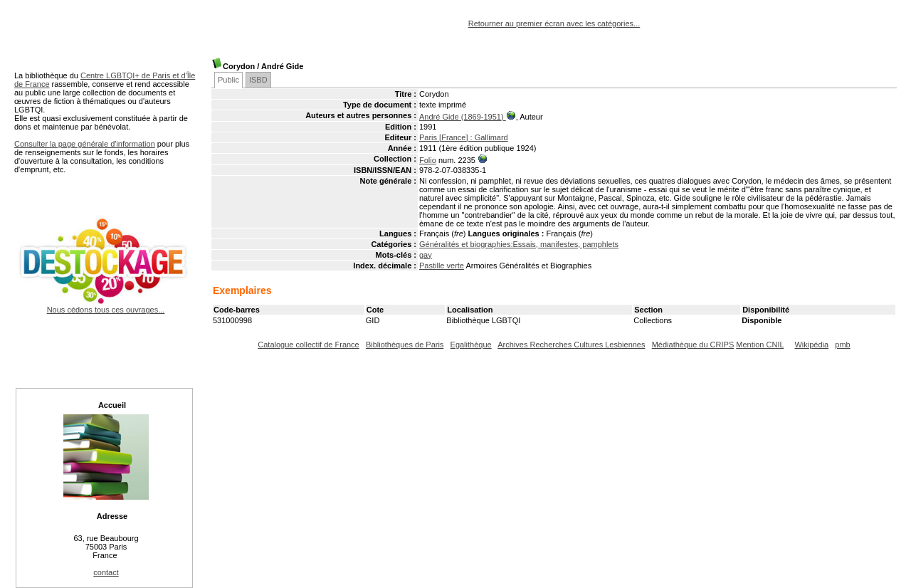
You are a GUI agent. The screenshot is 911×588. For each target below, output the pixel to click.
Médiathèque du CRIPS (693, 344)
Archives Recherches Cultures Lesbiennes (571, 344)
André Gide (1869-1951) (462, 116)
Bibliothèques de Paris (404, 344)
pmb (842, 344)
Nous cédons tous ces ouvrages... (105, 305)
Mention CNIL (760, 344)
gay (425, 255)
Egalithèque (471, 344)
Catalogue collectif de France (308, 344)
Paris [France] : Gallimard (463, 137)
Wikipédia (811, 344)
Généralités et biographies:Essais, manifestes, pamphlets (518, 244)
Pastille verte (441, 265)
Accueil (112, 405)
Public (228, 79)
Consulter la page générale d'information (84, 144)
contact (105, 572)
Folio (427, 160)
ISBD (258, 79)
